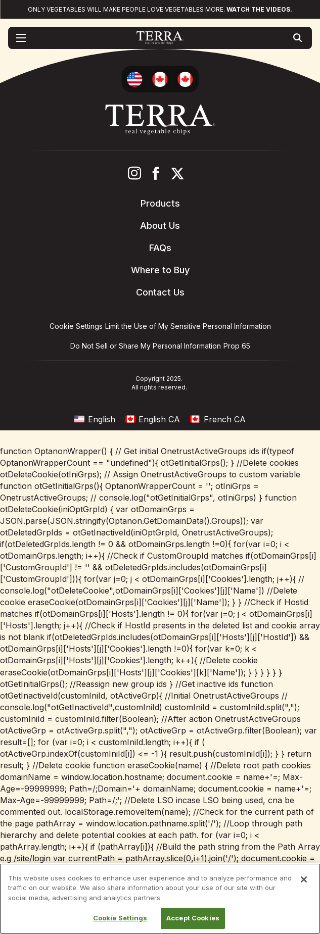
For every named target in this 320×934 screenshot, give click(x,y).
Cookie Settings (120, 918)
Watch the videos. (259, 9)
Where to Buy (160, 270)
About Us (160, 225)
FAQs (160, 247)
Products (160, 203)
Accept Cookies (192, 918)
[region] (160, 898)
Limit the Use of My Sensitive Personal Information (188, 326)
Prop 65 (236, 345)
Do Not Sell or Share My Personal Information (145, 345)
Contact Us (160, 292)
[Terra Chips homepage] (160, 37)
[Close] (304, 879)
